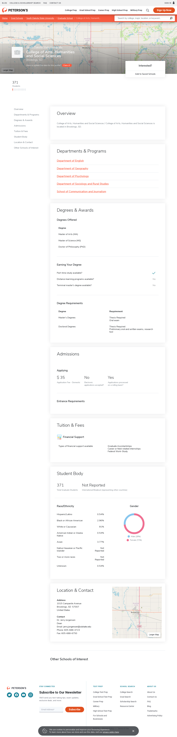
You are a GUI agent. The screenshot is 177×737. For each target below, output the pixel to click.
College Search (126, 692)
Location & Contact (23, 142)
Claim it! (66, 65)
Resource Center (127, 706)
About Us (151, 692)
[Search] (147, 10)
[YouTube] (23, 694)
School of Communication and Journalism (81, 191)
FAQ (45, 3)
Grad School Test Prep (102, 697)
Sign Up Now (164, 10)
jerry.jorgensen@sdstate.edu (77, 626)
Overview (18, 109)
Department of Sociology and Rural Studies (83, 184)
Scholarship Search (128, 701)
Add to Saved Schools (145, 74)
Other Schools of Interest (26, 147)
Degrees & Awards (23, 120)
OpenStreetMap (158, 23)
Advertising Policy (154, 715)
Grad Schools (17, 18)
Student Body (20, 136)
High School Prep (120, 10)
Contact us (55, 3)
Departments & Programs (26, 114)
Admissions (20, 125)
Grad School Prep (87, 10)
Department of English (70, 160)
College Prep (71, 10)
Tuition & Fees (21, 131)
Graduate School (65, 18)
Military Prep (136, 10)
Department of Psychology (73, 176)
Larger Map (8, 70)
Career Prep (103, 10)
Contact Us (152, 697)
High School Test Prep (102, 711)
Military (96, 706)
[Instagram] (30, 694)
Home (5, 18)
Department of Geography (72, 168)
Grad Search (125, 697)
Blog (4, 3)
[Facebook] (16, 694)
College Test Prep (100, 692)
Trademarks (152, 711)
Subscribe (74, 709)
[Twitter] (9, 694)
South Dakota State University (40, 18)
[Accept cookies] (131, 731)
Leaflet (143, 23)
